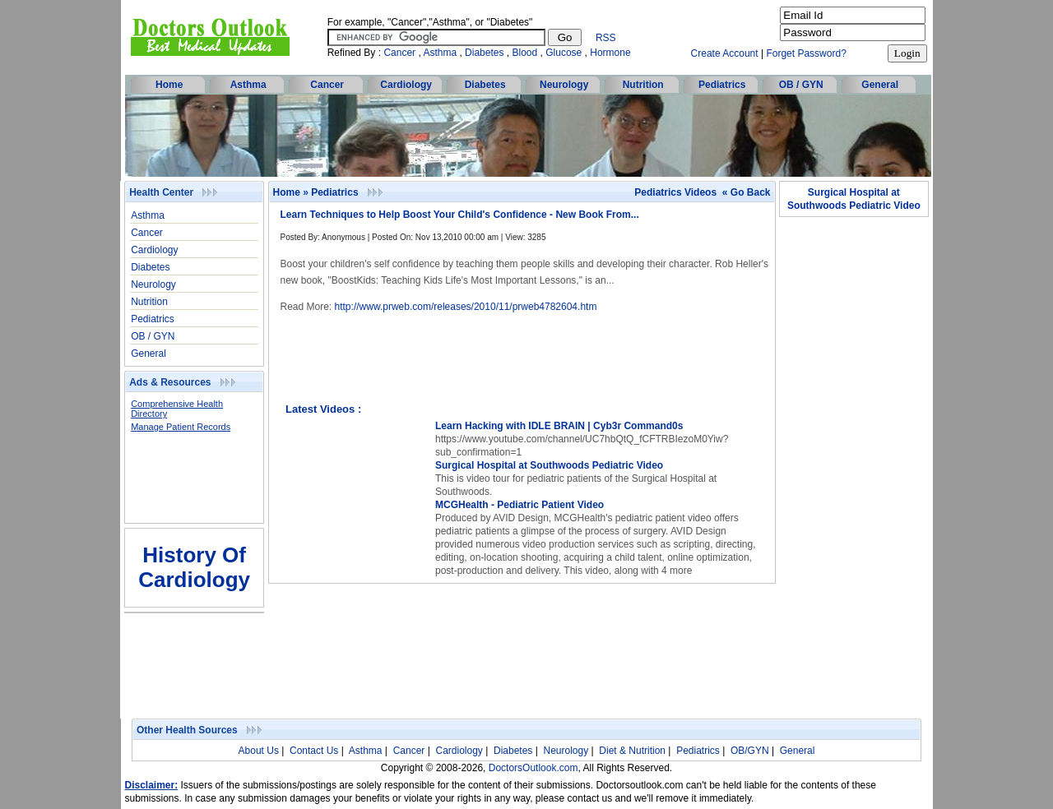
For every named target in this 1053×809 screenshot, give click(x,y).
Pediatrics (721, 84)
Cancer (399, 52)
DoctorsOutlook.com (533, 768)
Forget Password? (806, 53)
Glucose (563, 52)
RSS (606, 38)
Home (169, 84)
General (879, 84)
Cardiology (406, 84)
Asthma (440, 52)
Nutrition (643, 84)
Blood (525, 52)
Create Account (724, 53)
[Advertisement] (186, 483)
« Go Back (746, 192)
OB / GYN (801, 84)
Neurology (564, 84)
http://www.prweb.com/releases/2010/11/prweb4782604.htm (466, 306)
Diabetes (484, 52)
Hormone (610, 52)
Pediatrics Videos (675, 192)
